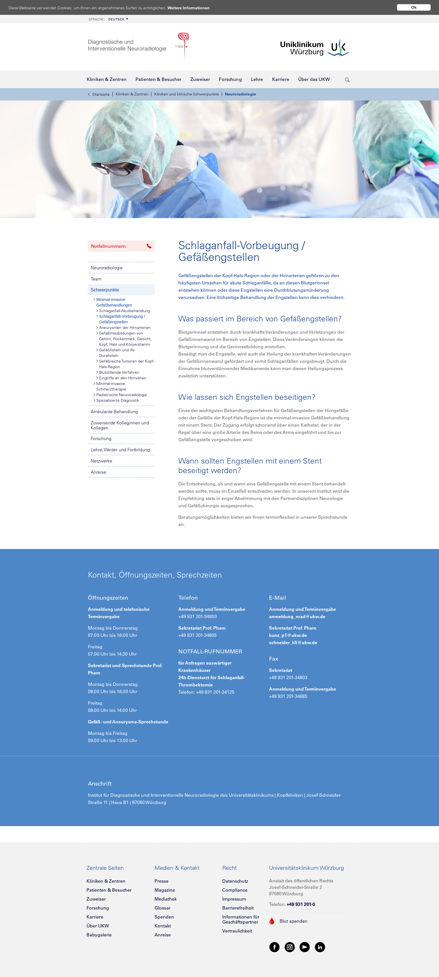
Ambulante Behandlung (114, 411)
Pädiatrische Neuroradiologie (120, 395)
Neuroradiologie (240, 94)
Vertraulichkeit (237, 931)
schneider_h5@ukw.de (293, 642)
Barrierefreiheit (238, 908)
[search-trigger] (347, 79)
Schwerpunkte (105, 290)
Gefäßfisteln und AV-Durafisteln (116, 352)
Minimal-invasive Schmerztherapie (110, 386)
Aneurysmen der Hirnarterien (123, 327)
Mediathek (166, 899)
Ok (414, 7)
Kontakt (163, 926)
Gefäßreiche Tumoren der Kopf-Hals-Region (125, 363)
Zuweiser (96, 899)
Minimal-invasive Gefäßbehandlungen (113, 302)
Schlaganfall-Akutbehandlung (123, 311)
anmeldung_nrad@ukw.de (297, 616)
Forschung (101, 438)
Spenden (164, 917)
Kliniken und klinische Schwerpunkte (186, 94)
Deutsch (106, 19)
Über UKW (98, 926)
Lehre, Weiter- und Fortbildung (120, 449)
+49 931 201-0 (301, 904)
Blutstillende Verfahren (117, 372)
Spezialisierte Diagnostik (116, 400)
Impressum (234, 899)
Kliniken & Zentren (132, 94)
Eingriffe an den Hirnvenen (121, 378)
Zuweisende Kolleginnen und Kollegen (120, 425)
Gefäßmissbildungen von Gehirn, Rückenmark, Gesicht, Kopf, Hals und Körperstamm (124, 338)
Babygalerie (99, 935)
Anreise (98, 472)
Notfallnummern (121, 246)
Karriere (95, 917)
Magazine (165, 890)
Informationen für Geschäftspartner (240, 919)
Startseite (99, 94)
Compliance (234, 890)
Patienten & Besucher (109, 890)
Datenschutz (235, 881)
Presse (162, 881)
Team (96, 279)
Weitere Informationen (194, 7)
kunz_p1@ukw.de (288, 635)
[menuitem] (108, 19)
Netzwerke (101, 461)
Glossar (163, 908)
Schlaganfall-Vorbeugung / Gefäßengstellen (120, 319)
